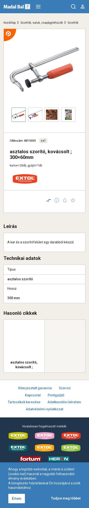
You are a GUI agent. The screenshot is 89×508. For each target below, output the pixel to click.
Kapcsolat (33, 395)
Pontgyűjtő (56, 395)
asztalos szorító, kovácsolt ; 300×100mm (23, 364)
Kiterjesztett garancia (35, 388)
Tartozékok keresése (24, 402)
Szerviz (65, 388)
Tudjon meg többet (66, 498)
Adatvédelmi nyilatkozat (44, 409)
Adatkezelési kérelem (64, 402)
